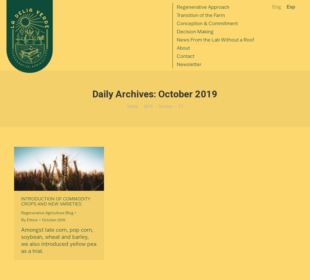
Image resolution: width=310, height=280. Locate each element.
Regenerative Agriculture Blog (47, 213)
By (29, 220)
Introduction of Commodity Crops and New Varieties (55, 201)
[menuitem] (203, 7)
